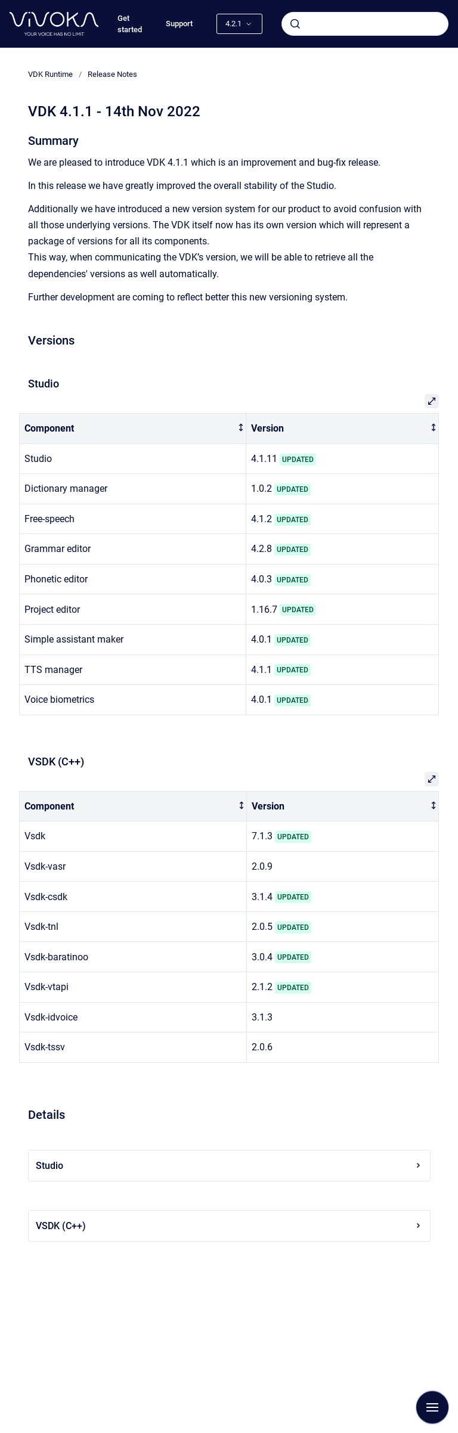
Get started (129, 24)
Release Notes (112, 74)
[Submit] (295, 23)
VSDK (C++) (229, 1226)
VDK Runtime (50, 74)
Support (179, 23)
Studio (229, 1165)
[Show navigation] (432, 1407)
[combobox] (365, 24)
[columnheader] (133, 429)
